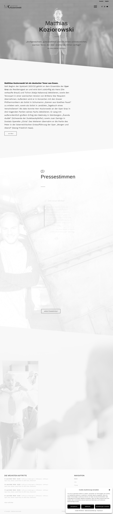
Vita (75, 482)
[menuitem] (101, 1)
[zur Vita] (10, 133)
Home (76, 478)
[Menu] (95, 7)
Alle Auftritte (8, 502)
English (107, 1)
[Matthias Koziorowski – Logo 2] (12, 7)
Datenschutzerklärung (90, 510)
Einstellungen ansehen (102, 506)
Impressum (100, 510)
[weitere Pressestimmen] (50, 311)
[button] (109, 490)
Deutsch (101, 1)
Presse (76, 485)
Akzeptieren (73, 506)
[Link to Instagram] (104, 6)
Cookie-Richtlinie (79, 510)
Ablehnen (87, 506)
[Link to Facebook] (102, 6)
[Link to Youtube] (107, 6)
